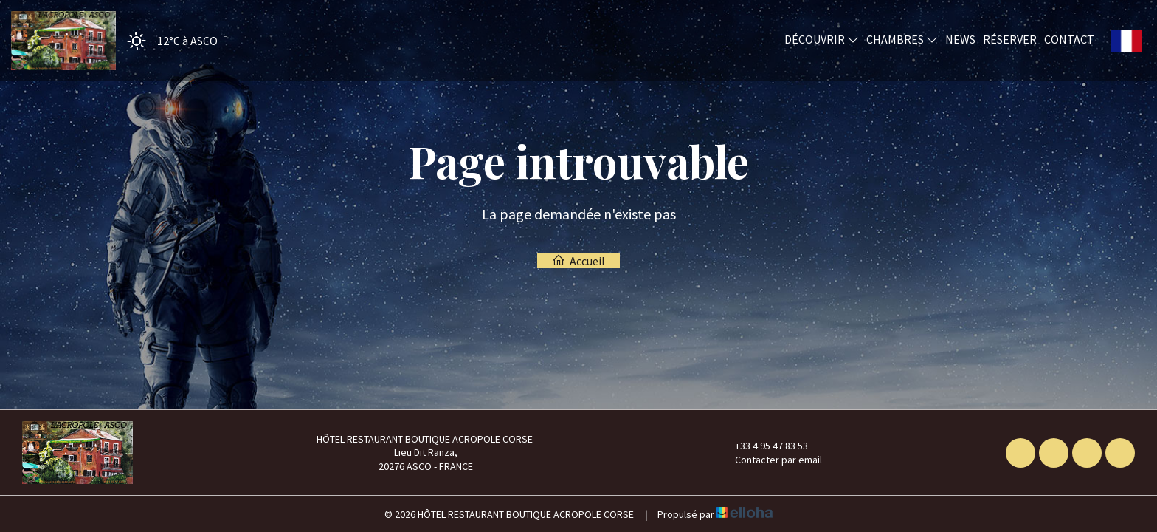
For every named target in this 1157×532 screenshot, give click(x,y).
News (960, 39)
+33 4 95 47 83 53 (763, 445)
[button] (173, 41)
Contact (1069, 39)
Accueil (578, 260)
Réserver (1010, 39)
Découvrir (821, 39)
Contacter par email (770, 459)
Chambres (902, 39)
